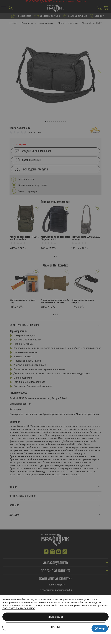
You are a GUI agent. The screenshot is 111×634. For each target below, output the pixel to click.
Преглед (55, 627)
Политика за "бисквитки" (18, 608)
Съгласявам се (55, 617)
